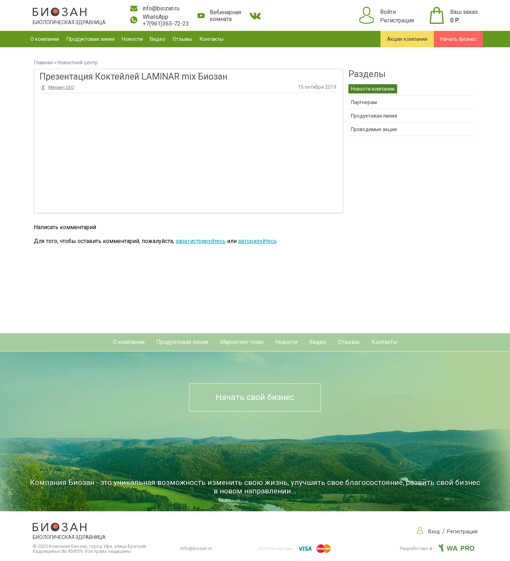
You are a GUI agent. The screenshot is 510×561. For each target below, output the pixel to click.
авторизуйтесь (257, 241)
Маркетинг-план (241, 342)
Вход (434, 531)
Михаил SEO (61, 87)
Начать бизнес (458, 39)
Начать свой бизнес (255, 397)
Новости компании (373, 89)
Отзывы (182, 39)
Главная (43, 62)
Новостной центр (77, 62)
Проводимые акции (374, 129)
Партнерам (364, 102)
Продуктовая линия (90, 39)
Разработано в (437, 548)
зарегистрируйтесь (200, 241)
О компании (44, 39)
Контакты (211, 39)
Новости (132, 39)
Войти (388, 12)
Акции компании (407, 39)
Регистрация (397, 20)
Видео (157, 39)
